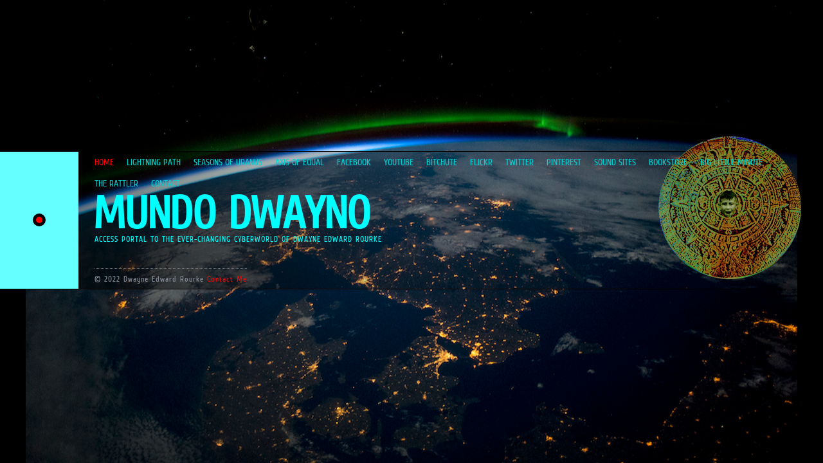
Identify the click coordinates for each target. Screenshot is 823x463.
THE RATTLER (116, 183)
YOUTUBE (398, 162)
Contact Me (227, 279)
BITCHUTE (441, 162)
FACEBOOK (354, 162)
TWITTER (519, 162)
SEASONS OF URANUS (228, 162)
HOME (104, 162)
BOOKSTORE (668, 162)
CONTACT (165, 183)
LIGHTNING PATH (154, 162)
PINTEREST (564, 162)
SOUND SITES (615, 162)
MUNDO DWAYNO (231, 212)
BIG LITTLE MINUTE (731, 162)
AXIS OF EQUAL (299, 162)
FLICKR (481, 162)
